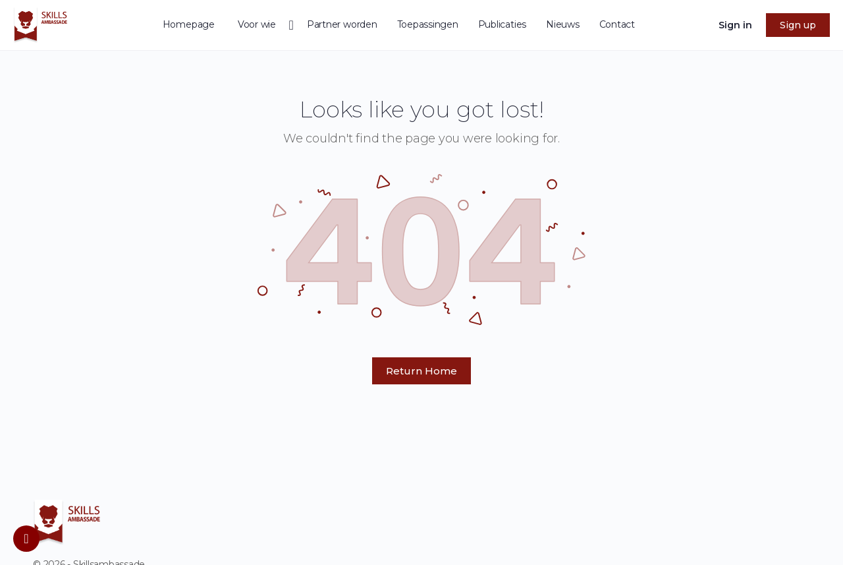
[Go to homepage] (40, 23)
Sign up (798, 25)
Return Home (421, 371)
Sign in (735, 25)
